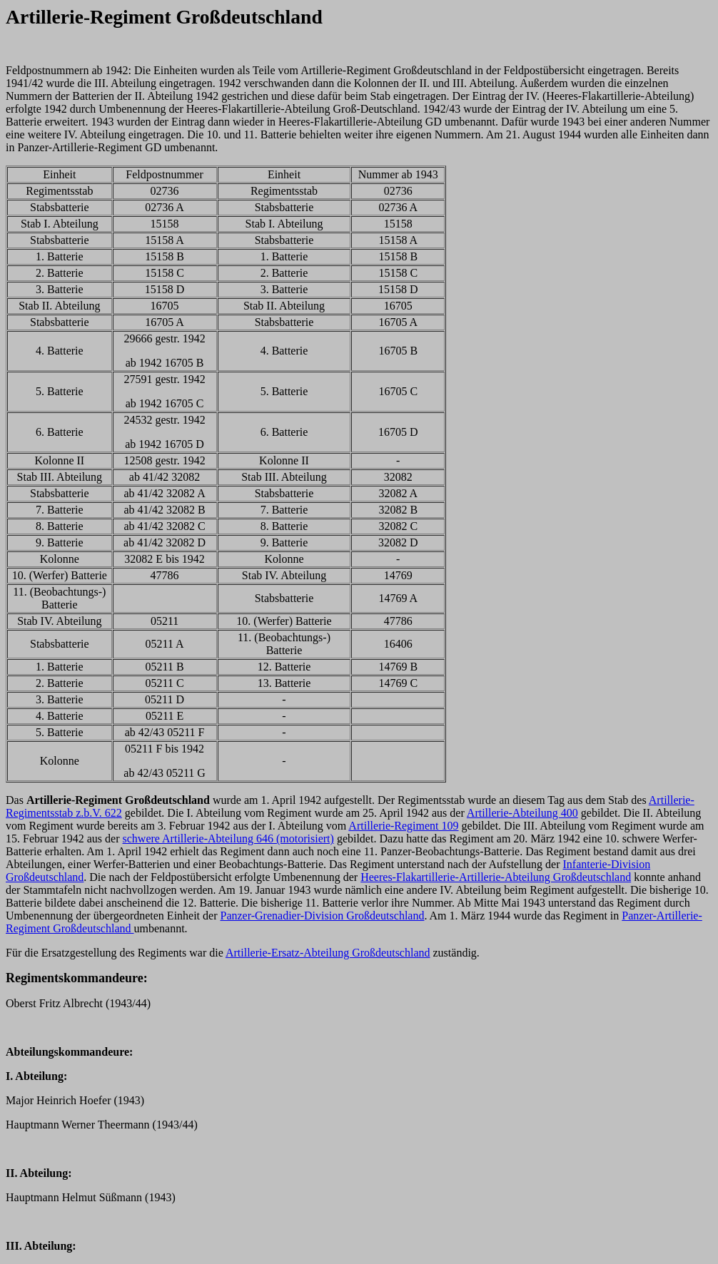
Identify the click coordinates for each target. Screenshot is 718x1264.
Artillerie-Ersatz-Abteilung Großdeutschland (328, 953)
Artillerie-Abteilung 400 (522, 813)
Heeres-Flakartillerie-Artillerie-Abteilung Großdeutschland (495, 877)
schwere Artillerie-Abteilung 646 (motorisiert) (228, 838)
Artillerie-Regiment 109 (403, 826)
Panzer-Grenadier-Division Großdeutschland (323, 915)
